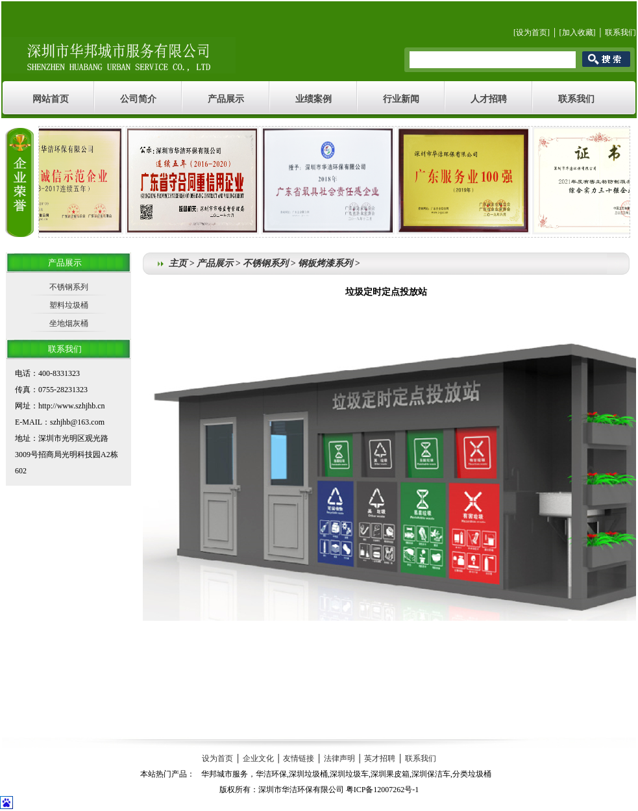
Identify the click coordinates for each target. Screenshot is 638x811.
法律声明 (339, 758)
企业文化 (258, 758)
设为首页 (531, 32)
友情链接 (298, 758)
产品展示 (226, 99)
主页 (178, 263)
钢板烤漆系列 (325, 263)
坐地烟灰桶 (68, 323)
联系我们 (620, 32)
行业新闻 (401, 99)
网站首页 (50, 99)
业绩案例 (313, 99)
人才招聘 (489, 99)
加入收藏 (577, 32)
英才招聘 (379, 758)
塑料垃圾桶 (68, 305)
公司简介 (138, 99)
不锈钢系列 (68, 287)
